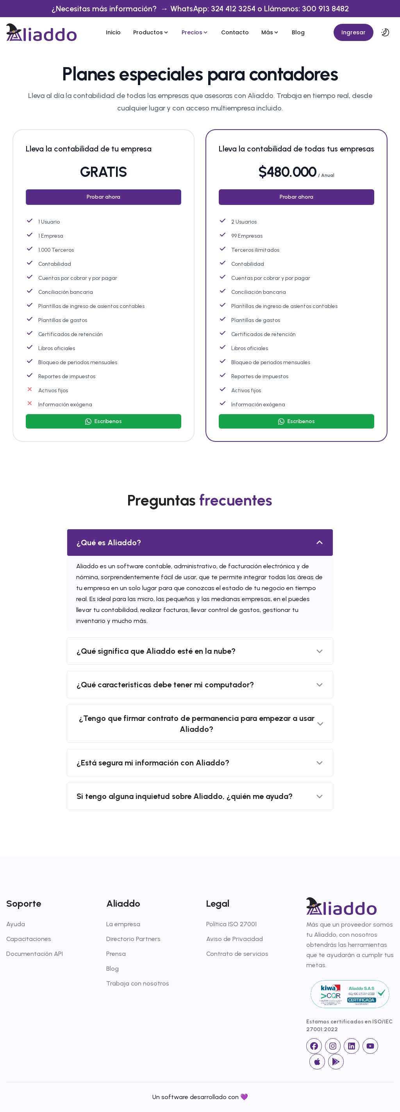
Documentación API (34, 953)
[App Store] (317, 1061)
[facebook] (314, 1046)
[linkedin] (351, 1046)
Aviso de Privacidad (234, 939)
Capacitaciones (28, 939)
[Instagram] (333, 1046)
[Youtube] (370, 1046)
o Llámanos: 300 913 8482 (303, 8)
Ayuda (15, 924)
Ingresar (353, 32)
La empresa (123, 924)
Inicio (113, 32)
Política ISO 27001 (231, 924)
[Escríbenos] (103, 421)
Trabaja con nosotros (137, 983)
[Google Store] (336, 1061)
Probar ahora (103, 197)
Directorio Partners (133, 939)
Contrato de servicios (237, 953)
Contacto (235, 32)
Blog (298, 32)
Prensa (116, 953)
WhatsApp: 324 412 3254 (213, 8)
